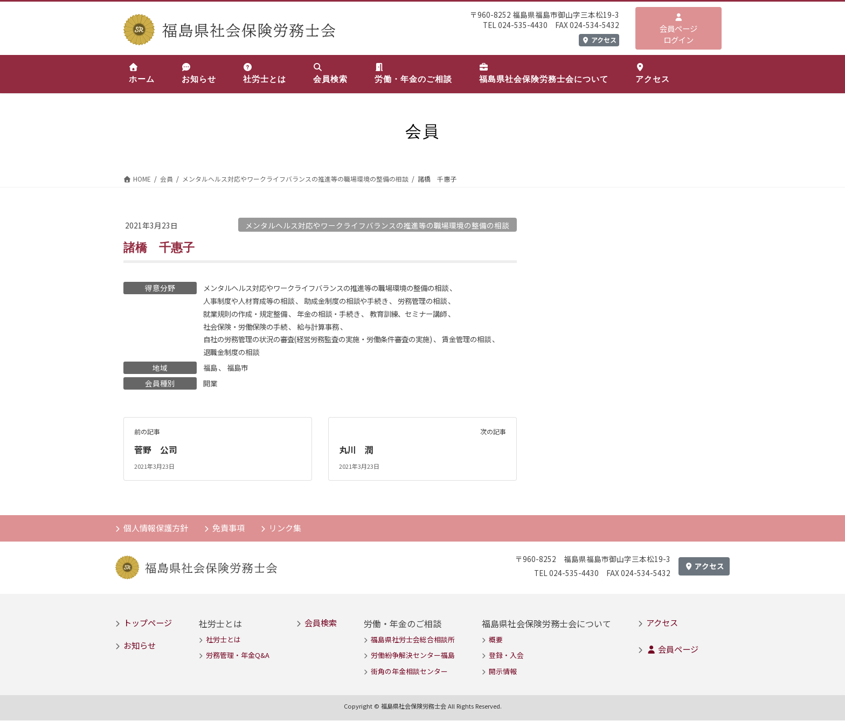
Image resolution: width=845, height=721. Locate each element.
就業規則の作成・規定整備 (248, 313)
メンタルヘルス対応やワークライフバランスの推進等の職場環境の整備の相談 (377, 225)
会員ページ (672, 649)
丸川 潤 (356, 450)
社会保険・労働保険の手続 (248, 326)
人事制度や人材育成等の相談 (252, 300)
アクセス (599, 39)
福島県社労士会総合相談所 (413, 640)
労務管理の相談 (437, 300)
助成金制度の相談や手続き (356, 300)
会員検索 (320, 623)
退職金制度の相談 (241, 352)
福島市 (239, 368)
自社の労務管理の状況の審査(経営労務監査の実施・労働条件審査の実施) (326, 339)
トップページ (147, 623)
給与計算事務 (326, 326)
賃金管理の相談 (485, 339)
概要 (496, 640)
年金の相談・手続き (337, 313)
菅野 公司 (155, 450)
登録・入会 (506, 656)
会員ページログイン (678, 29)
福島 (210, 368)
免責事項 (228, 528)
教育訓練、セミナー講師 (422, 313)
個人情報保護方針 (155, 528)
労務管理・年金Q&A (237, 656)
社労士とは (223, 640)
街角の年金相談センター (409, 672)
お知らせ (139, 645)
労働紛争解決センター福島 (413, 656)
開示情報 (503, 672)
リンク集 (285, 528)
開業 (210, 384)
